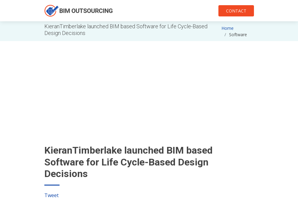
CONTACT (236, 11)
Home (227, 28)
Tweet (51, 195)
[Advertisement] (149, 83)
